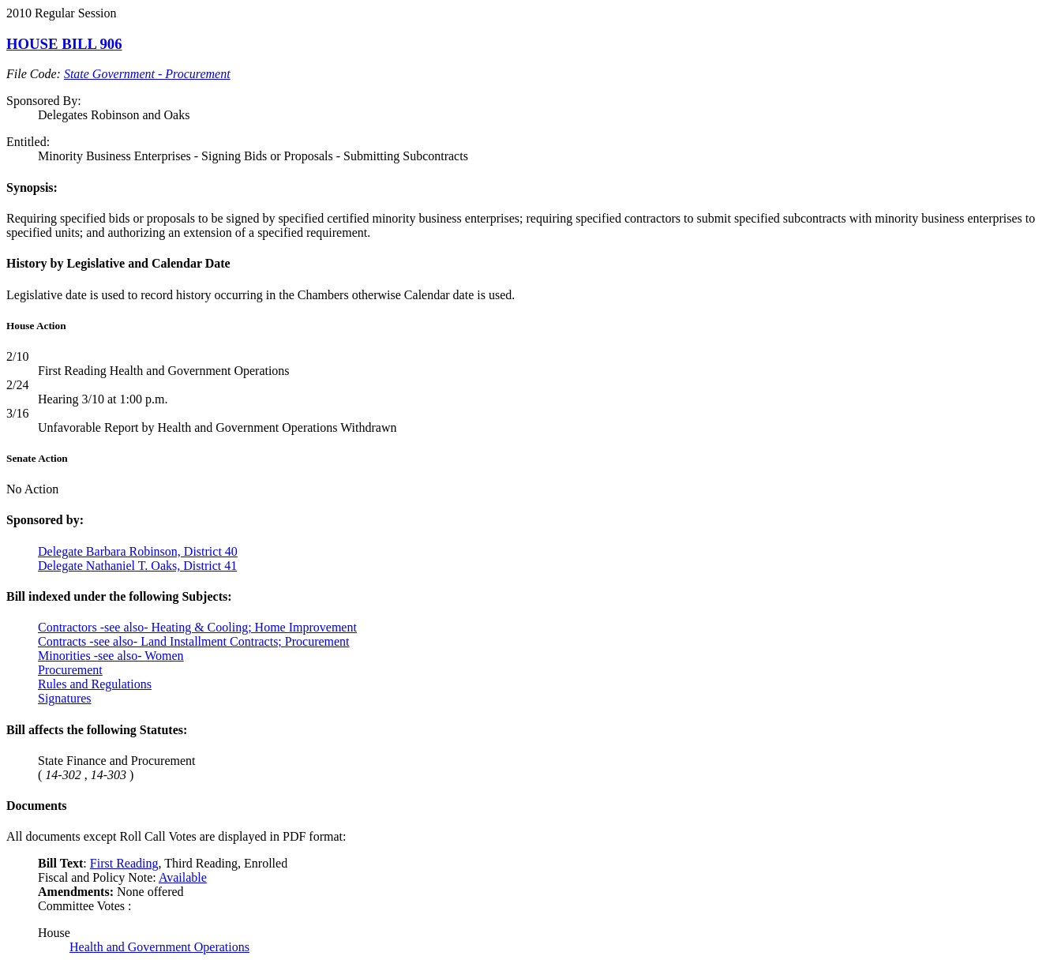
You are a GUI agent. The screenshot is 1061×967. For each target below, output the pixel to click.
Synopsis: (32, 187)
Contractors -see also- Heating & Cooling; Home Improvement (197, 627)
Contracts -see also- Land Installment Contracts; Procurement (194, 641)
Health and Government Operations (159, 947)
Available (183, 877)
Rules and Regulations (95, 684)
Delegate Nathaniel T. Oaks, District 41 (137, 565)
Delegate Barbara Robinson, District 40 (138, 551)
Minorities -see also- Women (111, 655)
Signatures (65, 698)
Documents (36, 805)
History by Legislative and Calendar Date (118, 263)
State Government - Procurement (147, 74)
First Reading (124, 863)
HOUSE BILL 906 (64, 44)
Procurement (70, 670)
